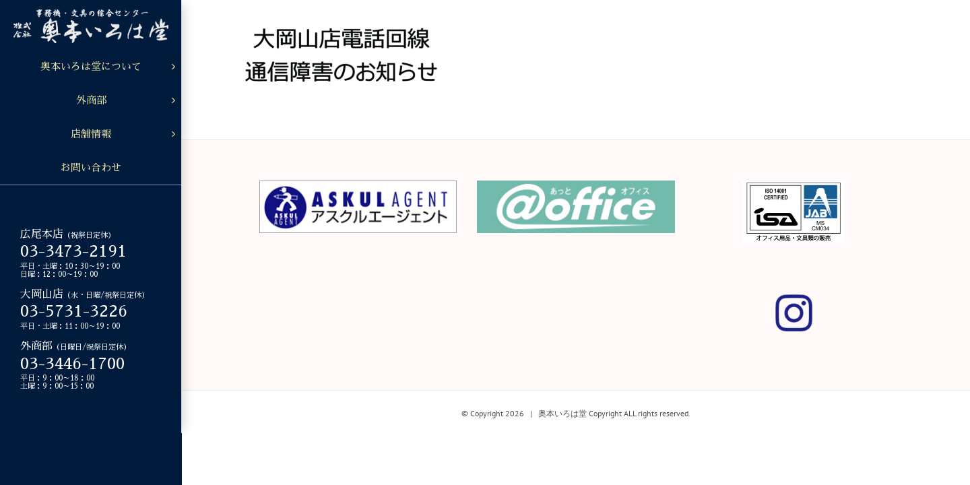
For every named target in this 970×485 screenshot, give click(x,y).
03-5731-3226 (73, 311)
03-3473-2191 (73, 251)
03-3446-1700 (72, 364)
